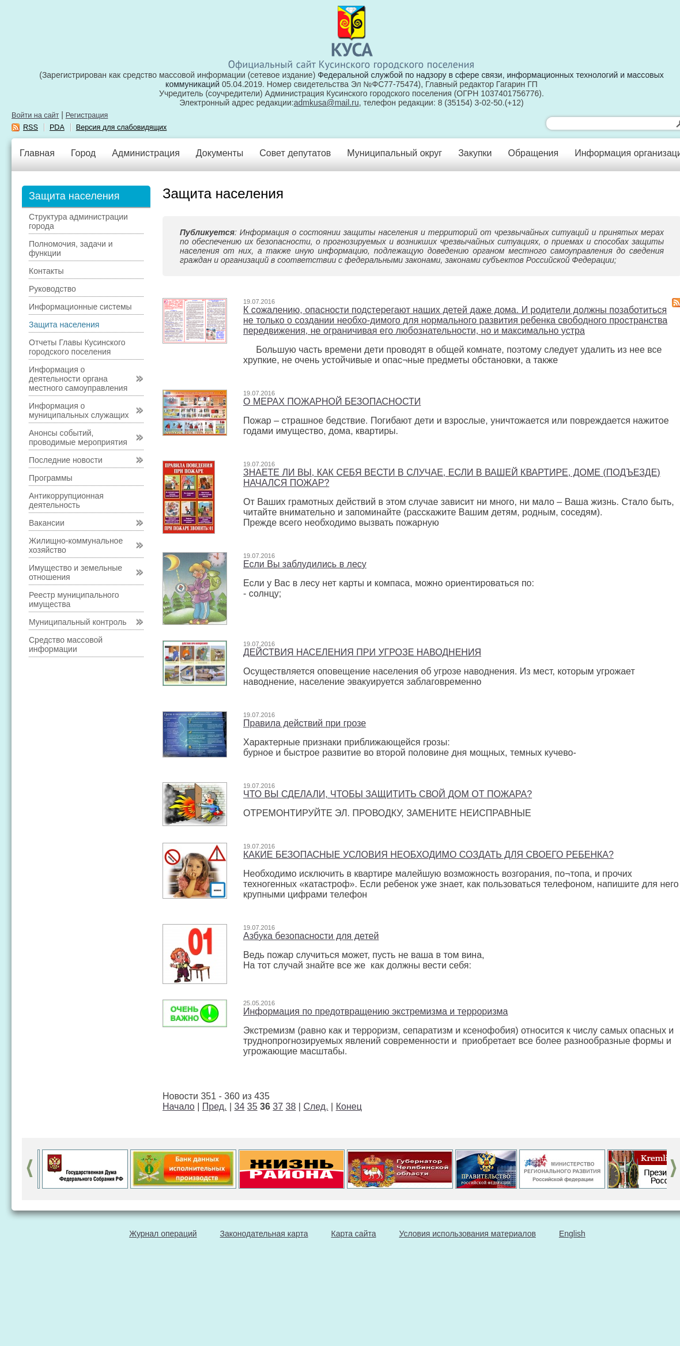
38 (291, 1106)
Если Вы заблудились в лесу (305, 564)
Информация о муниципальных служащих (79, 410)
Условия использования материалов (467, 1233)
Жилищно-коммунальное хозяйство (76, 545)
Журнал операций (163, 1233)
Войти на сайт (35, 115)
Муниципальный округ (394, 153)
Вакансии (47, 522)
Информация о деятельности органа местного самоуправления (78, 379)
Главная (37, 153)
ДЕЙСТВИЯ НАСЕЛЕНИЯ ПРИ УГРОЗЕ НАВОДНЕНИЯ (362, 652)
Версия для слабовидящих (121, 127)
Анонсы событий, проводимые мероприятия (78, 437)
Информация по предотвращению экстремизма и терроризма (375, 1011)
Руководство (52, 288)
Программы (51, 477)
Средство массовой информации (66, 644)
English (572, 1233)
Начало (179, 1106)
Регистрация (87, 115)
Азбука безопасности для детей (311, 936)
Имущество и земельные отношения (75, 572)
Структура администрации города (78, 221)
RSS (30, 127)
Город (83, 153)
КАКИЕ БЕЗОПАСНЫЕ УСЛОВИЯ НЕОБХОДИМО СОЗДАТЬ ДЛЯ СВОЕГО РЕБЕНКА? (428, 854)
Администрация (146, 153)
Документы (219, 153)
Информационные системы (80, 306)
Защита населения (64, 324)
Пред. (214, 1106)
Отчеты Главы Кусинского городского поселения (77, 347)
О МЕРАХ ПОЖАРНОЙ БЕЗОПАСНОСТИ (332, 401)
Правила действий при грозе (304, 723)
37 (278, 1106)
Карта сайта (353, 1233)
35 (252, 1106)
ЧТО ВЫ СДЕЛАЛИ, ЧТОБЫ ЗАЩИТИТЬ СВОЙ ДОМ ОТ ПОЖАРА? (387, 794)
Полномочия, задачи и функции (70, 248)
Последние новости (66, 460)
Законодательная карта (264, 1233)
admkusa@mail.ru (326, 102)
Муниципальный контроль (77, 622)
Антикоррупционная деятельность (66, 500)
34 (240, 1106)
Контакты (46, 271)
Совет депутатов (295, 153)
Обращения (533, 153)
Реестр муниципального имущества (74, 599)
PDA (57, 127)
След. (315, 1106)
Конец (349, 1106)
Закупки (475, 153)
